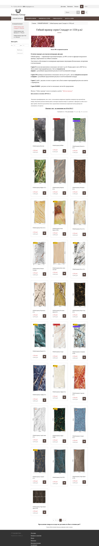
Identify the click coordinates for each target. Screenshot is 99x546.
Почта (32, 538)
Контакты (70, 6)
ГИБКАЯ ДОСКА (57, 18)
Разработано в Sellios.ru (17, 535)
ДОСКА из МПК (69, 18)
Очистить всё (20, 53)
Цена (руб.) (14, 41)
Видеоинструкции (67, 91)
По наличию (84, 111)
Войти (86, 6)
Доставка (63, 6)
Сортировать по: (61, 111)
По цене (77, 111)
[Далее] (65, 520)
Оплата (76, 6)
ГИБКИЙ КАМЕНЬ (31, 18)
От (12, 45)
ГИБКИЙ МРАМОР (17, 23)
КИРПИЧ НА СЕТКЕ (44, 18)
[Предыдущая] (53, 520)
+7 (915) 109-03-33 (18, 6)
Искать (19, 50)
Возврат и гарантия (36, 535)
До (21, 45)
